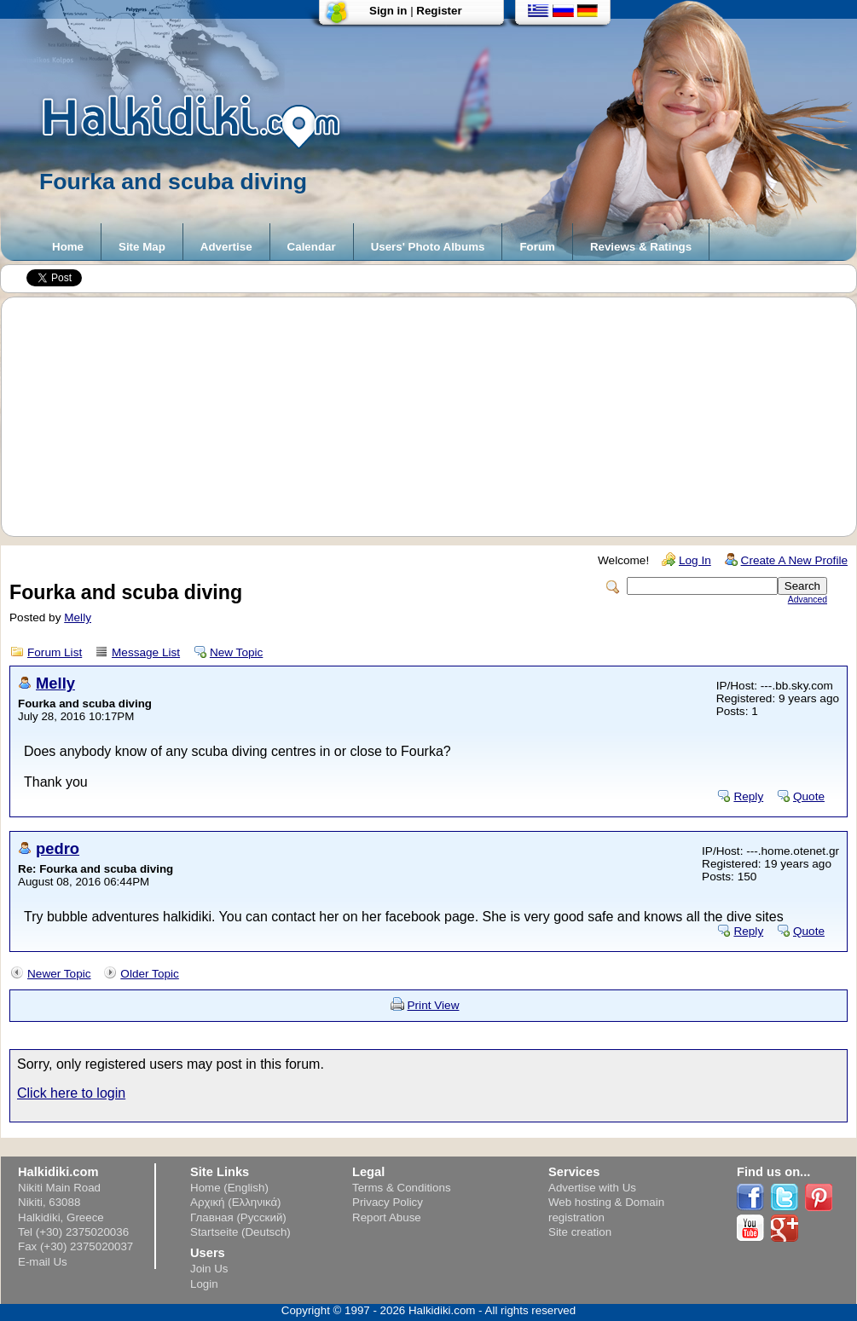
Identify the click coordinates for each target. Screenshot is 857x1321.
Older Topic (149, 973)
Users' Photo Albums (428, 246)
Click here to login (71, 1093)
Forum (536, 246)
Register (438, 10)
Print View (434, 1005)
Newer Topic (59, 973)
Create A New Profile (794, 560)
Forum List (54, 652)
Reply (748, 796)
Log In (695, 560)
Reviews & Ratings (641, 246)
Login (204, 1284)
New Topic (236, 652)
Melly (77, 617)
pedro (57, 848)
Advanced (807, 599)
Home (68, 246)
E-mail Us (42, 1261)
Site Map (142, 246)
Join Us (209, 1268)
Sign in (388, 10)
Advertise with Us (592, 1187)
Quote (809, 796)
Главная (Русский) (238, 1217)
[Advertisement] (437, 416)
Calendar (311, 246)
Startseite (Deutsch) (240, 1232)
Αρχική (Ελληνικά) (235, 1202)
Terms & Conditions (401, 1187)
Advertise (226, 246)
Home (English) (229, 1187)
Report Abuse (386, 1217)
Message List (146, 652)
